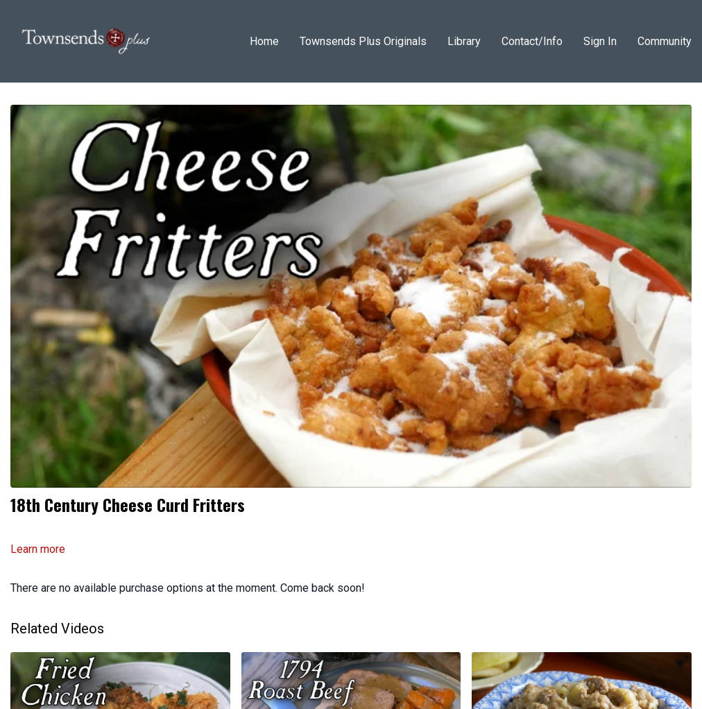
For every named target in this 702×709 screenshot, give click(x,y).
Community (664, 41)
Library (464, 41)
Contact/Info (532, 41)
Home (264, 41)
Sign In (600, 41)
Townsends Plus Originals (363, 41)
